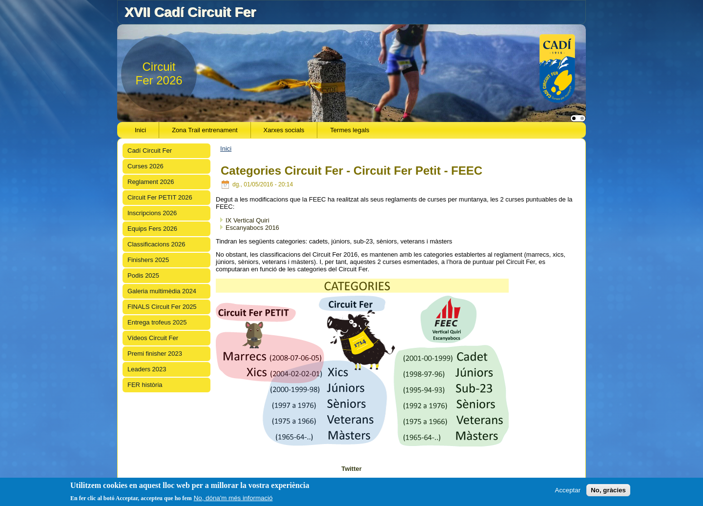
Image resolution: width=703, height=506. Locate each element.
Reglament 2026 (150, 181)
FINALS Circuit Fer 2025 (162, 306)
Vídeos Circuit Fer (152, 338)
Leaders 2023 (146, 369)
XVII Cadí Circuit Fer (190, 12)
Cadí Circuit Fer (149, 150)
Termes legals (349, 130)
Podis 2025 (143, 275)
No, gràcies (608, 490)
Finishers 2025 (148, 259)
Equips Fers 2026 (152, 228)
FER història (145, 384)
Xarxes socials (284, 130)
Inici (140, 130)
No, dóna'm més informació (233, 498)
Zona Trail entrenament (204, 130)
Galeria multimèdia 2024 (161, 291)
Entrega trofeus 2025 (156, 322)
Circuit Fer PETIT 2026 (159, 197)
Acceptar (568, 490)
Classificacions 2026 (156, 244)
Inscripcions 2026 (152, 213)
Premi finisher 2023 (154, 353)
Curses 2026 (145, 166)
